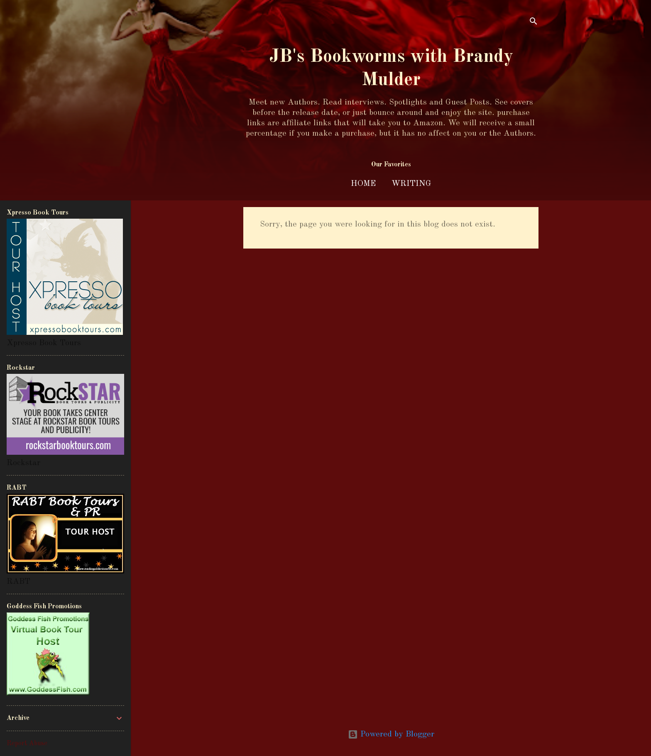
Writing (411, 184)
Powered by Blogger (391, 734)
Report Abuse (27, 743)
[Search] (533, 22)
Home (363, 184)
